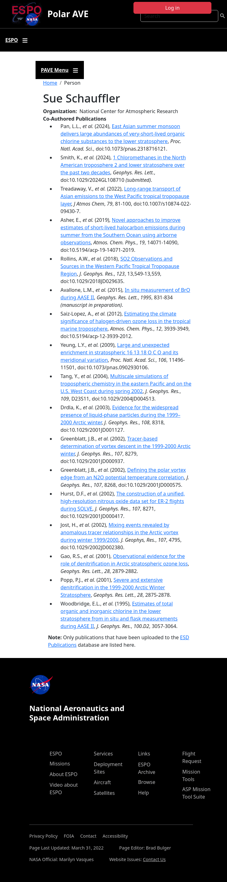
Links (144, 753)
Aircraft (102, 782)
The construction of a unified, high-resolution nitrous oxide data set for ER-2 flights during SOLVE (122, 501)
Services (103, 753)
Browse (146, 782)
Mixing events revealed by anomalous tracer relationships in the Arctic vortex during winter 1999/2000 (119, 532)
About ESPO (63, 774)
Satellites (104, 793)
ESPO (56, 753)
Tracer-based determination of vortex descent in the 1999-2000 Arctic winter (125, 446)
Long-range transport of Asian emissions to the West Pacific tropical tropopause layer (124, 196)
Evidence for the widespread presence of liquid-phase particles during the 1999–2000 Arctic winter (120, 415)
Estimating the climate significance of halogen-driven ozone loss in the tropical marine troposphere (125, 321)
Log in (172, 7)
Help (143, 792)
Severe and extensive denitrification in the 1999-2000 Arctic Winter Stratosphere (112, 587)
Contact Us (154, 859)
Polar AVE (68, 14)
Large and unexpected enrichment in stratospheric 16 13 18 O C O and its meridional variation (119, 352)
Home (50, 82)
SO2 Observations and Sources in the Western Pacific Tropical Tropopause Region (119, 266)
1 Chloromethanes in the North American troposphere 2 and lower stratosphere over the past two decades (123, 165)
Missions (60, 763)
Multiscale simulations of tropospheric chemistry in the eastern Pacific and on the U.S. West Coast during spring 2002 (125, 384)
